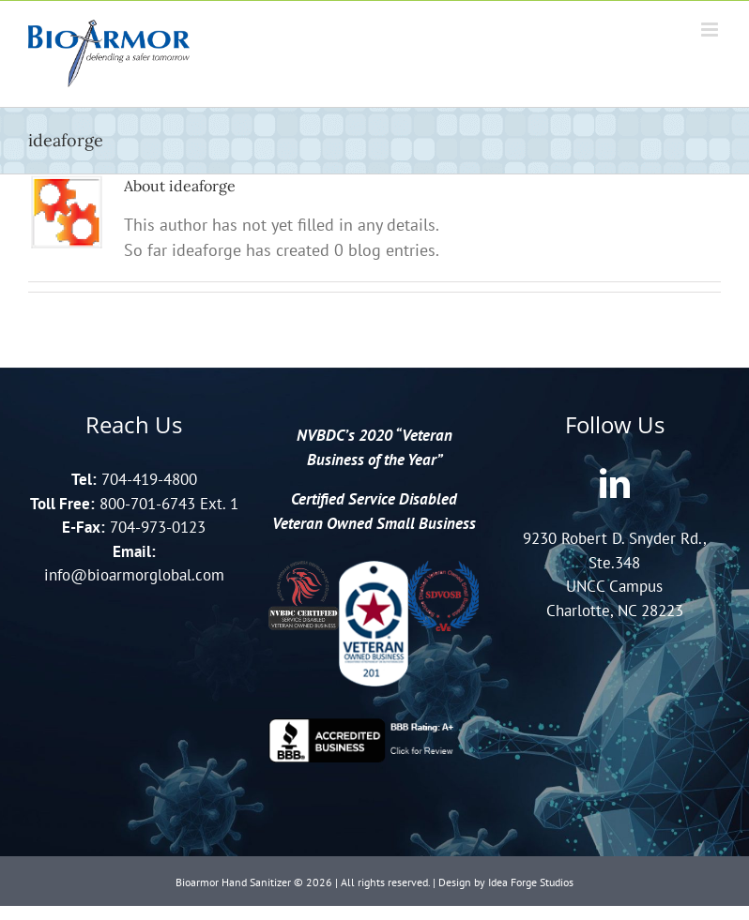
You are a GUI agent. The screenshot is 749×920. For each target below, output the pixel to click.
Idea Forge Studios (530, 882)
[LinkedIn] (615, 483)
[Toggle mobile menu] (711, 29)
